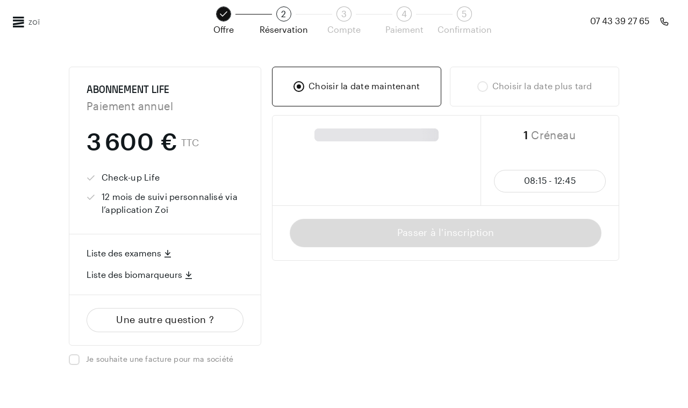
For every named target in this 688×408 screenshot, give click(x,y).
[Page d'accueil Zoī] (26, 21)
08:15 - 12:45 (550, 181)
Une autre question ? (165, 319)
